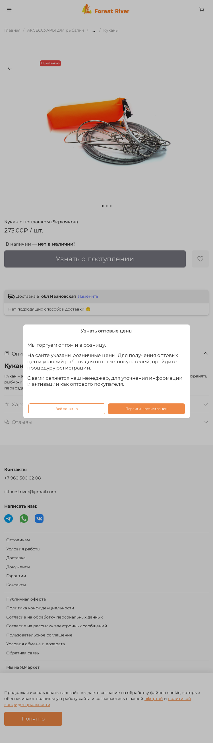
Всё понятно (66, 409)
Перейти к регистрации (146, 409)
